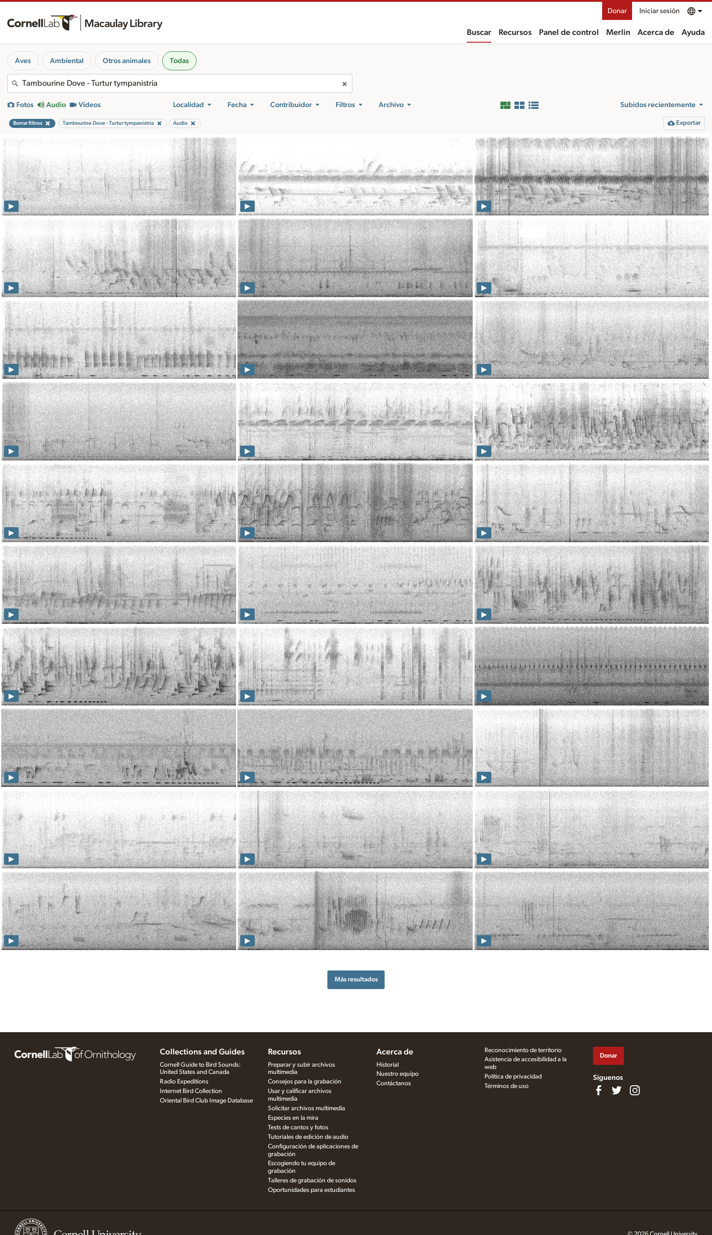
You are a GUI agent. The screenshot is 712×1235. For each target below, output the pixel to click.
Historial (387, 1065)
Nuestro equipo (397, 1074)
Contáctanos (393, 1083)
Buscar (479, 33)
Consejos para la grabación (304, 1081)
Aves (23, 60)
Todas (179, 60)
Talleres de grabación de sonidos (312, 1180)
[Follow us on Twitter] (616, 1090)
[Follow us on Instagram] (634, 1090)
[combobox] (179, 83)
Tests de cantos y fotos (298, 1127)
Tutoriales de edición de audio (308, 1137)
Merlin (618, 33)
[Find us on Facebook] (598, 1090)
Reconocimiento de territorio (523, 1050)
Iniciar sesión (659, 11)
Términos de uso (507, 1086)
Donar (617, 11)
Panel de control (569, 33)
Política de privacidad (513, 1076)
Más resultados (356, 979)
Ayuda (693, 33)
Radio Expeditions (184, 1081)
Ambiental (67, 60)
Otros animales (127, 60)
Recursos (515, 33)
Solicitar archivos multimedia (306, 1108)
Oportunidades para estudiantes (311, 1190)
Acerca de (656, 33)
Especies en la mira (293, 1118)
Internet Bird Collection (191, 1091)
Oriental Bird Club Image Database (206, 1101)
